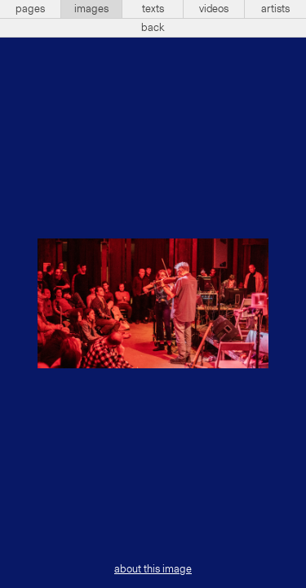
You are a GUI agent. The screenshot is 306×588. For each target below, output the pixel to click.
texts (153, 9)
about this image (153, 569)
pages (30, 9)
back (153, 27)
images (91, 9)
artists (275, 9)
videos (213, 9)
